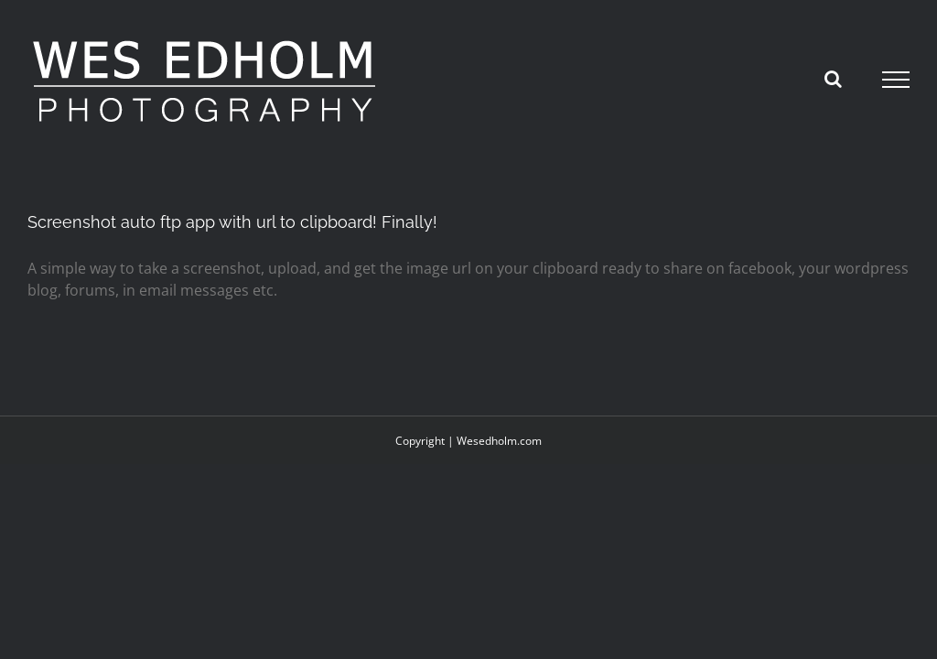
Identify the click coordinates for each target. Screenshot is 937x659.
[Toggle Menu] (896, 79)
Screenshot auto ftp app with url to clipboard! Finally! (232, 222)
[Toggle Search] (833, 79)
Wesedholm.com (499, 440)
